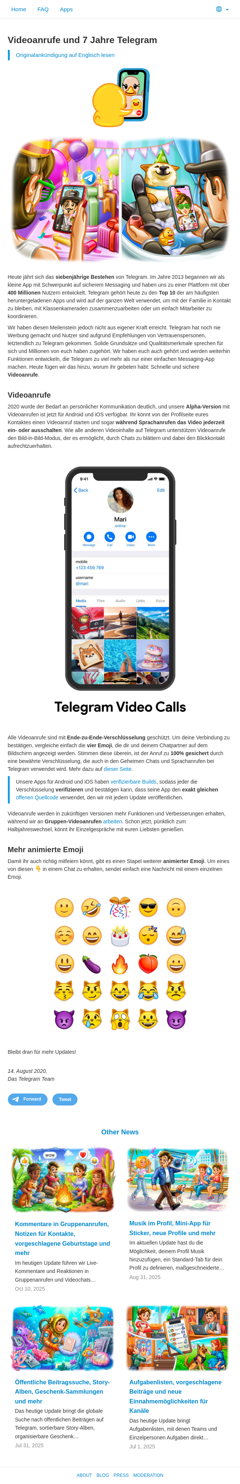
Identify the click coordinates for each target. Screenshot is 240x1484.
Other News (120, 1132)
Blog (103, 1475)
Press (121, 1475)
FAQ (43, 9)
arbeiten (112, 821)
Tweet (65, 1099)
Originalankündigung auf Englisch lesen (65, 55)
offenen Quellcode (37, 797)
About (84, 1475)
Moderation (148, 1475)
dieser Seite (117, 769)
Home (18, 9)
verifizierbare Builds (133, 782)
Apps (66, 9)
